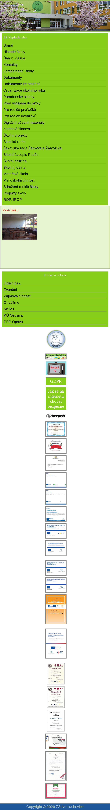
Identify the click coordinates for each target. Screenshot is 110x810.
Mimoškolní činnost (18, 180)
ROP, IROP (12, 199)
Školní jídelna (14, 167)
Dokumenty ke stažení (21, 84)
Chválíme (11, 302)
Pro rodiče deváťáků (19, 116)
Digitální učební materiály (23, 122)
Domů (8, 45)
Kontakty (10, 65)
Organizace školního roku (24, 90)
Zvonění (10, 290)
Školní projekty (15, 135)
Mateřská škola (15, 174)
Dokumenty (12, 77)
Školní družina (15, 161)
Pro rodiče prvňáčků (19, 110)
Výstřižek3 (10, 210)
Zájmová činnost (16, 129)
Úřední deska (14, 58)
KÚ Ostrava (13, 315)
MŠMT (9, 309)
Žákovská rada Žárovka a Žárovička (32, 148)
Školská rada (14, 142)
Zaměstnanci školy (18, 71)
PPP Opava (13, 322)
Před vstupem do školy (21, 103)
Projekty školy (14, 193)
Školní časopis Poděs (20, 154)
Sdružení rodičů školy (20, 187)
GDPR (56, 381)
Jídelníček (12, 283)
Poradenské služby (18, 97)
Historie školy (14, 52)
